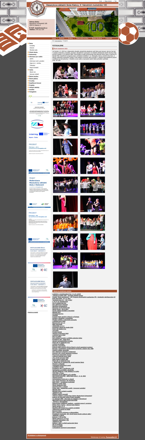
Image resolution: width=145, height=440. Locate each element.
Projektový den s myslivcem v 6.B (63, 368)
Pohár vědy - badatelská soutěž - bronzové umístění (68, 388)
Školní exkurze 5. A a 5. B (60, 418)
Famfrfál (55, 315)
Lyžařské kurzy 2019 (58, 335)
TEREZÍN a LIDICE (58, 415)
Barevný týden (57, 411)
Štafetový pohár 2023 (59, 383)
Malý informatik (57, 324)
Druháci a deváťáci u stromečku (62, 318)
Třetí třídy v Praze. (58, 373)
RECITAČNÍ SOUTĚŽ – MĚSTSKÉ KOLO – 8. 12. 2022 (69, 376)
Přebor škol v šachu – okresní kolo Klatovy (66, 405)
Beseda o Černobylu (58, 345)
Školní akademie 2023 (59, 385)
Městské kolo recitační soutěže (62, 391)
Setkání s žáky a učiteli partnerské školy (65, 423)
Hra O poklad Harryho (59, 303)
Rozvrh (61, 38)
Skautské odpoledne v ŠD (60, 420)
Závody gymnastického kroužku (62, 341)
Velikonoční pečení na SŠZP (61, 409)
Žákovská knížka (82, 38)
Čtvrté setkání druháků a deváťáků (63, 310)
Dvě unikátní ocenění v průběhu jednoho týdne (67, 338)
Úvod (54, 38)
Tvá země (55, 330)
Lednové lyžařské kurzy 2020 (61, 356)
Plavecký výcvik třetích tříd (61, 307)
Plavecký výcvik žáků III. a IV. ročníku (64, 374)
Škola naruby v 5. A (58, 406)
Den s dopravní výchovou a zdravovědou (65, 412)
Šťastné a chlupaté (58, 364)
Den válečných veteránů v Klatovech (64, 351)
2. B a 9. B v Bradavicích (60, 301)
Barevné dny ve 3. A (58, 323)
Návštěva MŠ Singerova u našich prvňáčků (66, 408)
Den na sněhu (56, 336)
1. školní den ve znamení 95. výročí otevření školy (68, 362)
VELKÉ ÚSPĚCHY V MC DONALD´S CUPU (65, 371)
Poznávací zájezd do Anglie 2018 (62, 327)
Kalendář (109, 38)
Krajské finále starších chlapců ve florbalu (65, 317)
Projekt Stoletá (57, 332)
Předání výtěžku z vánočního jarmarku (64, 320)
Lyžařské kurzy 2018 (58, 321)
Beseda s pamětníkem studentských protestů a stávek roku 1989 (72, 348)
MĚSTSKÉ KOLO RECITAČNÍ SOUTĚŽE (64, 400)
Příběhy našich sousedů (60, 394)
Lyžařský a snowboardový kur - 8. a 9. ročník (66, 294)
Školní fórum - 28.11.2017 (60, 309)
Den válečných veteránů (60, 304)
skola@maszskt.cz (41, 28)
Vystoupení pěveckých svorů (61, 365)
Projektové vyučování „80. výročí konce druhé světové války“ (71, 414)
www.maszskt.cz (58, 40)
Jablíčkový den (57, 392)
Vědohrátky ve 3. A (58, 326)
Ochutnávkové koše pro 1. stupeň (63, 379)
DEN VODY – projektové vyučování (63, 382)
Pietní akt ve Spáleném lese (61, 342)
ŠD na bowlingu (57, 424)
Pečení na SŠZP (57, 426)
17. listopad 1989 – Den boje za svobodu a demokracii (69, 399)
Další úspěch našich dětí (60, 359)
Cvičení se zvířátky (58, 344)
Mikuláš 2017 (56, 312)
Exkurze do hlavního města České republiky (66, 397)
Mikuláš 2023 (56, 389)
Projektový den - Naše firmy (61, 339)
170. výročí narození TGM (60, 358)
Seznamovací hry (57, 314)
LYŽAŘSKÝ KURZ (58, 367)
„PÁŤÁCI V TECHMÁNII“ (60, 402)
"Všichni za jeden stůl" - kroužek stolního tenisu (67, 295)
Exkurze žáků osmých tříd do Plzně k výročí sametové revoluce (72, 347)
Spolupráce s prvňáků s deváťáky (63, 370)
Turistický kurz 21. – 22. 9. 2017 (62, 300)
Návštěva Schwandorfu (59, 306)
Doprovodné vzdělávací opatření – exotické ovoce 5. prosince (72, 403)
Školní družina (97, 38)
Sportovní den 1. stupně (60, 386)
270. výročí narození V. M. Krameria (63, 380)
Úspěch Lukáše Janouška (60, 350)
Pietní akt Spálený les (59, 329)
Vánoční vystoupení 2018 (60, 333)
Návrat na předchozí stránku (62, 291)
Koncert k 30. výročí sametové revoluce (65, 353)
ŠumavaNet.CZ (111, 437)
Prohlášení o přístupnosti (37, 435)
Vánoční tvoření (57, 377)
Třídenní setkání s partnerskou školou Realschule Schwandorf (72, 396)
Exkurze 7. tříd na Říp (59, 417)
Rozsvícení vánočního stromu (61, 355)
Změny (70, 38)
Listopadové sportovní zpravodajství (64, 427)
